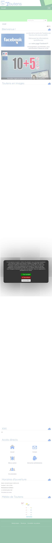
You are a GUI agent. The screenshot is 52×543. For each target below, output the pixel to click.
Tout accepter (26, 274)
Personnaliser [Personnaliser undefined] (26, 280)
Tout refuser (26, 277)
